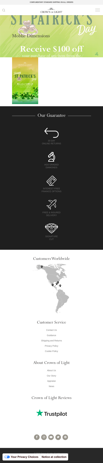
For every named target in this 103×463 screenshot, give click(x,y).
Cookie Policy (51, 351)
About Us (51, 370)
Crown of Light (51, 10)
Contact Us (51, 330)
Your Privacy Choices (21, 456)
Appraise (51, 381)
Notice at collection (54, 456)
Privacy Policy (51, 346)
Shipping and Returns (51, 340)
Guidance (51, 335)
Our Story (51, 375)
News (51, 386)
